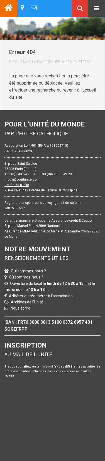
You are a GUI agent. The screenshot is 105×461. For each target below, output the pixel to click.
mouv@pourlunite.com (22, 179)
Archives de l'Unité (27, 302)
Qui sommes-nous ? (28, 271)
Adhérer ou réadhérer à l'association (41, 296)
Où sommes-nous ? (26, 277)
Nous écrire (20, 308)
